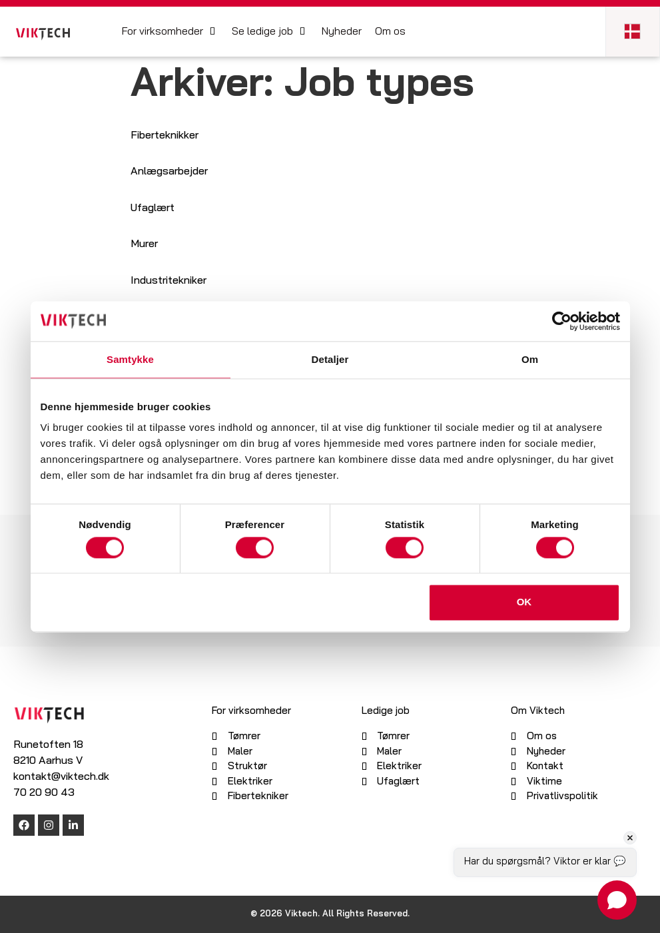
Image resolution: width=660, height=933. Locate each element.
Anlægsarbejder (169, 171)
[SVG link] (43, 34)
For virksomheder (251, 712)
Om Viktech (538, 712)
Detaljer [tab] (330, 359)
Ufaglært (152, 208)
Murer (144, 244)
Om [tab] (529, 359)
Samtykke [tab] (130, 359)
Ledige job (386, 712)
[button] (170, 32)
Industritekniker (168, 281)
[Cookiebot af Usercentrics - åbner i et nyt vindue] (561, 321)
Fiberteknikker (164, 136)
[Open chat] (617, 900)
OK (524, 602)
